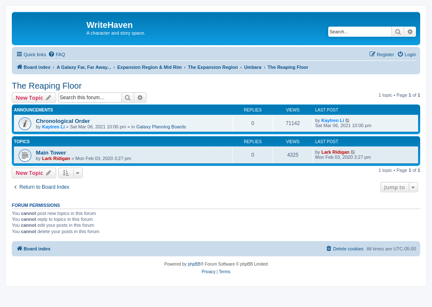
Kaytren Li (53, 126)
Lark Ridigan (56, 158)
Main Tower (51, 152)
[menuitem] (56, 54)
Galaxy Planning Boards (161, 126)
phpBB (194, 264)
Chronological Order (63, 121)
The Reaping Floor (47, 85)
